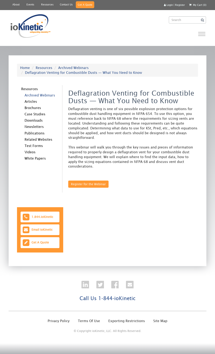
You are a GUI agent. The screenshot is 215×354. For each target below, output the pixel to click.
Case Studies (35, 114)
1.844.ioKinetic (37, 217)
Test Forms (34, 146)
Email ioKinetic (37, 230)
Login (168, 5)
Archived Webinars (73, 68)
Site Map (160, 321)
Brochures (33, 108)
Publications (35, 133)
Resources (47, 4)
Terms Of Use (89, 321)
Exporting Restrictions (126, 321)
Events (30, 4)
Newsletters (34, 127)
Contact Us (66, 4)
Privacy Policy (58, 321)
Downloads (34, 120)
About (16, 4)
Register (180, 5)
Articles (31, 101)
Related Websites (38, 139)
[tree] (36, 123)
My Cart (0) (199, 5)
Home (25, 68)
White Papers (35, 158)
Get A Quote (85, 4)
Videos (30, 152)
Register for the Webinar (88, 184)
